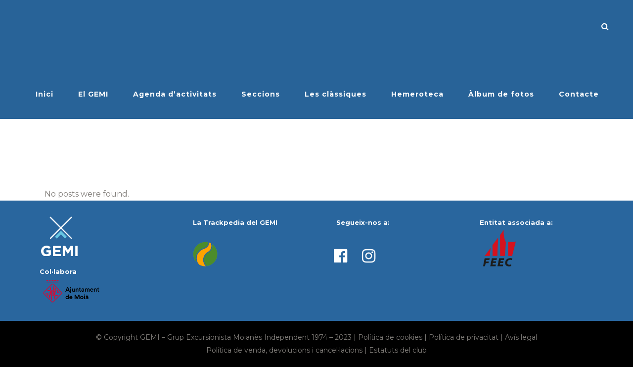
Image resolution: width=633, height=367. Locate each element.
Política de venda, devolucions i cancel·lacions (284, 350)
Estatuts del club (398, 350)
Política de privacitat (463, 337)
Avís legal (521, 337)
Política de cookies (390, 337)
